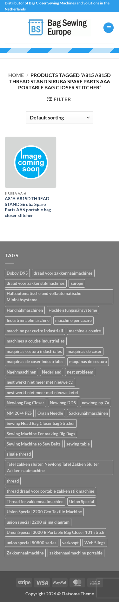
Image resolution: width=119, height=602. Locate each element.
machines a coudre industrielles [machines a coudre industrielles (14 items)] (36, 340)
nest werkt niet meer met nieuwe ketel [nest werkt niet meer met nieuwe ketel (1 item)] (42, 392)
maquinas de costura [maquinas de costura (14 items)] (88, 361)
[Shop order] (59, 117)
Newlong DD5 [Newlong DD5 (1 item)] (63, 402)
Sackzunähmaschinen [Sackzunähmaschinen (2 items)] (88, 413)
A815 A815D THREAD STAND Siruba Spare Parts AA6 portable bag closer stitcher (28, 207)
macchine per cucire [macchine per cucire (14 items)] (73, 320)
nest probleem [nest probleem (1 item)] (80, 372)
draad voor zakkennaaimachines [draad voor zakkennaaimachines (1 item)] (63, 273)
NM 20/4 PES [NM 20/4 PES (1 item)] (19, 413)
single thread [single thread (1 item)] (19, 454)
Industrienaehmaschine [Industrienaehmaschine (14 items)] (28, 320)
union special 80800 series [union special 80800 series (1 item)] (31, 542)
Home (16, 75)
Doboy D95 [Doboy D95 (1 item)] (17, 273)
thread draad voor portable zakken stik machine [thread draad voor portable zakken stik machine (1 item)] (50, 491)
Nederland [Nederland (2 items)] (51, 372)
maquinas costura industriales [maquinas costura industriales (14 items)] (34, 351)
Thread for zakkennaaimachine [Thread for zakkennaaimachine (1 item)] (35, 501)
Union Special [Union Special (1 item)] (81, 501)
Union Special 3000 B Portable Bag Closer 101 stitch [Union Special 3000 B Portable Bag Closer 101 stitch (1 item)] (55, 532)
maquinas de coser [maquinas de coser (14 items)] (85, 351)
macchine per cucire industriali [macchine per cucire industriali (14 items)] (35, 330)
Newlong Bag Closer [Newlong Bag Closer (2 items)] (25, 402)
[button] (108, 27)
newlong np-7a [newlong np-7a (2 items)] (95, 402)
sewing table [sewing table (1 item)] (78, 443)
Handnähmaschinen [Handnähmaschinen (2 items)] (25, 310)
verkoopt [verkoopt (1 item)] (70, 542)
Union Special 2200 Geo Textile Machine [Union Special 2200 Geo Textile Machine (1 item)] (44, 511)
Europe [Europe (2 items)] (76, 283)
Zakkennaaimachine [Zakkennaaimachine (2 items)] (25, 552)
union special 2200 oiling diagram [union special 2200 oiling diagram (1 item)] (38, 522)
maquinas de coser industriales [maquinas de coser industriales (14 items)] (35, 361)
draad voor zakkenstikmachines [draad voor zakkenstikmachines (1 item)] (36, 283)
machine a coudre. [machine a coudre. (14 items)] (85, 330)
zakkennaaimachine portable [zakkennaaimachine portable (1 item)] (76, 552)
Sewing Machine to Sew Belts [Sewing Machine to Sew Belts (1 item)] (34, 443)
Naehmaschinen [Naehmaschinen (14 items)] (21, 372)
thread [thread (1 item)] (13, 481)
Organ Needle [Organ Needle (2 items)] (50, 413)
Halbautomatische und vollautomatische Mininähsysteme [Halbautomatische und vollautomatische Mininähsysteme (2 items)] (44, 296)
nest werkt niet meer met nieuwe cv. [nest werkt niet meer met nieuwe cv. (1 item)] (40, 382)
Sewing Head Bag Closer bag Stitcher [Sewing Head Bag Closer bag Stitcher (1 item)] (41, 423)
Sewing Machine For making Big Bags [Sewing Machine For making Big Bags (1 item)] (41, 433)
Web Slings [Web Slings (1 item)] (94, 542)
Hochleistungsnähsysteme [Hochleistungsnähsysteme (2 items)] (73, 310)
